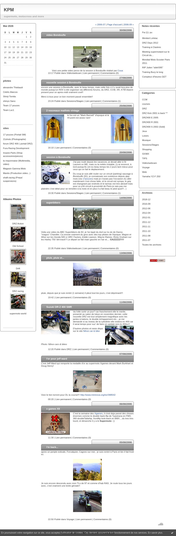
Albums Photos (12, 199)
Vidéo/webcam (149, 163)
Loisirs (145, 135)
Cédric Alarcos (10, 92)
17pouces (87, 178)
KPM (9, 9)
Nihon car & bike (91, 331)
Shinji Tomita (9, 96)
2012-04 (146, 213)
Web (144, 172)
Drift (18, 268)
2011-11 (146, 226)
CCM (144, 99)
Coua (120, 70)
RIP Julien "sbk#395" (152, 67)
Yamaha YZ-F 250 (151, 176)
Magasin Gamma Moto (14, 168)
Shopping (147, 149)
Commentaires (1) (112, 101)
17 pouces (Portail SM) (14, 134)
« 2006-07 (100, 24)
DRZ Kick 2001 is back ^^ (155, 113)
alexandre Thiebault (13, 87)
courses (146, 104)
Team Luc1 (8, 110)
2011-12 (146, 222)
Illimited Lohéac (150, 38)
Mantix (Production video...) (16, 173)
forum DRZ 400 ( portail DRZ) (18, 143)
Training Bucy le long (152, 72)
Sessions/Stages (150, 144)
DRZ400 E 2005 (150, 117)
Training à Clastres (151, 47)
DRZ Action (18, 223)
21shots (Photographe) (14, 139)
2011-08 (146, 235)
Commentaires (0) (110, 73)
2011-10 (146, 231)
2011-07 (146, 240)
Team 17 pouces (11, 105)
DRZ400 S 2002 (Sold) (153, 126)
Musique (146, 140)
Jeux (144, 131)
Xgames (98, 413)
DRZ (144, 108)
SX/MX (145, 153)
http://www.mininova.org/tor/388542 (98, 395)
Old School (17, 246)
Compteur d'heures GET (154, 76)
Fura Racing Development (16, 148)
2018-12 (146, 199)
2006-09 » (129, 24)
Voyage (146, 167)
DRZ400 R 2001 (150, 122)
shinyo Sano (9, 101)
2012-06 (146, 208)
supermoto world (18, 313)
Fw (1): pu (147, 32)
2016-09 (146, 204)
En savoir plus (155, 532)
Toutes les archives (151, 244)
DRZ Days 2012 (150, 42)
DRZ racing (18, 291)
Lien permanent (91, 73)
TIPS (144, 158)
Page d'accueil (114, 24)
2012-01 (146, 217)
